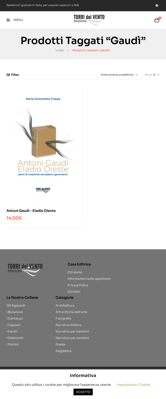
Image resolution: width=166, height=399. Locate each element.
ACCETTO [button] (83, 392)
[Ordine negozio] (117, 74)
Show (148, 74)
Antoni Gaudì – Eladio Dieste (31, 210)
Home (60, 50)
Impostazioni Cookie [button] (133, 385)
